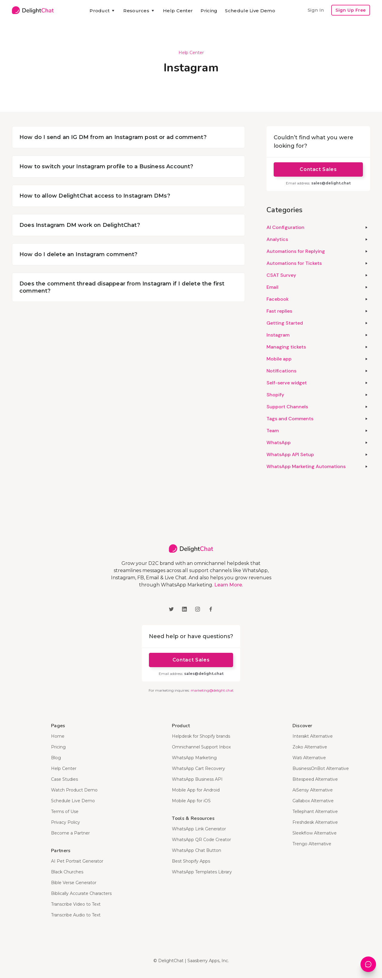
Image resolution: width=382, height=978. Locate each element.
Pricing (209, 10)
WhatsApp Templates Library (202, 872)
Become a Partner (70, 833)
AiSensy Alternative (312, 790)
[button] (102, 10)
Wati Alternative (309, 757)
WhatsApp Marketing (194, 757)
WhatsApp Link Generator (199, 829)
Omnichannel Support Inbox (201, 747)
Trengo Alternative (311, 843)
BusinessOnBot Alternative (320, 768)
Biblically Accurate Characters (81, 893)
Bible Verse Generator (73, 882)
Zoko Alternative (309, 747)
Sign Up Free (350, 10)
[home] (33, 10)
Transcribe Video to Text (76, 904)
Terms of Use (64, 811)
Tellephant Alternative (315, 811)
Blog (56, 757)
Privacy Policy (65, 822)
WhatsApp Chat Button (196, 850)
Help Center (178, 10)
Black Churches (67, 872)
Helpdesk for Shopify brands (201, 736)
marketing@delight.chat (212, 690)
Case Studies (64, 779)
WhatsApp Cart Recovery (198, 768)
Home (57, 736)
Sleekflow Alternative (314, 833)
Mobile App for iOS (191, 800)
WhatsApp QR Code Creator (201, 839)
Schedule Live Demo (250, 10)
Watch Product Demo (74, 790)
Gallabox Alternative (313, 800)
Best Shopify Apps (191, 861)
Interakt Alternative (312, 736)
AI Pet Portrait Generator (77, 861)
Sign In (316, 10)
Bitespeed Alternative (315, 779)
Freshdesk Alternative (315, 822)
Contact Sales (318, 169)
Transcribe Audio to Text (76, 915)
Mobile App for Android (196, 790)
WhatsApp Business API (197, 779)
